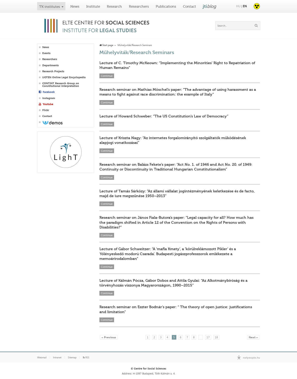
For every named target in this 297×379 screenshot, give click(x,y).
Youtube (48, 104)
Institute (93, 6)
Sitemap (72, 357)
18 (216, 337)
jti (209, 6)
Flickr (45, 110)
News (74, 6)
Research (114, 6)
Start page (106, 45)
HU (238, 6)
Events (46, 53)
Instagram (48, 98)
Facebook (49, 92)
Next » (253, 337)
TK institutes (49, 7)
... (201, 337)
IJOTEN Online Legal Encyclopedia (64, 77)
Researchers (139, 6)
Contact (189, 6)
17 (208, 337)
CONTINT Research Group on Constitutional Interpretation (60, 84)
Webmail (42, 357)
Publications (166, 6)
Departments (50, 65)
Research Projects (53, 71)
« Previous (108, 337)
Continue (107, 75)
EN (245, 6)
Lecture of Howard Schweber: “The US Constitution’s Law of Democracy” (163, 116)
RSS (86, 357)
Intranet (57, 357)
